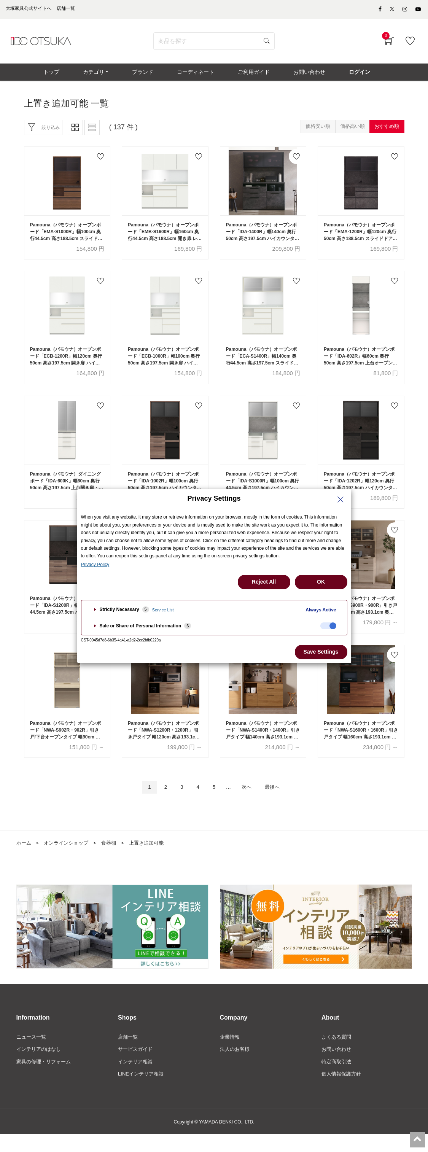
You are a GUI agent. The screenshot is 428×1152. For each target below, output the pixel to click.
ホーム (24, 858)
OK (321, 582)
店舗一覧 (128, 1053)
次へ (249, 802)
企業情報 (230, 1053)
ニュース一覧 (32, 1053)
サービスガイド (136, 1066)
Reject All (264, 582)
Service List (163, 610)
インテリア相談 (136, 1079)
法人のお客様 (236, 1066)
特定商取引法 (337, 1079)
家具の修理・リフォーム (45, 1079)
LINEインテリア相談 (142, 1091)
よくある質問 (337, 1053)
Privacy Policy (95, 564)
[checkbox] (328, 625)
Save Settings (321, 652)
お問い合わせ (337, 1066)
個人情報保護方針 (342, 1091)
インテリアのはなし (40, 1066)
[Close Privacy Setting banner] (340, 499)
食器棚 (114, 858)
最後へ (278, 802)
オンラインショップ (69, 858)
